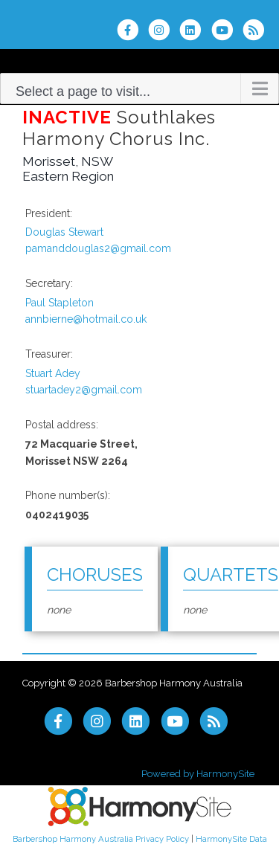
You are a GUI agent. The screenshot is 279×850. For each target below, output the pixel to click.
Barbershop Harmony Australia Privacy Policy (101, 839)
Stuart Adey (52, 373)
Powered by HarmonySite (197, 773)
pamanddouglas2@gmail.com (98, 248)
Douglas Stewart (64, 232)
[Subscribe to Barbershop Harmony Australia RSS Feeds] (257, 30)
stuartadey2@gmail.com (83, 390)
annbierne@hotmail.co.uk (86, 319)
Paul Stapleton (59, 303)
